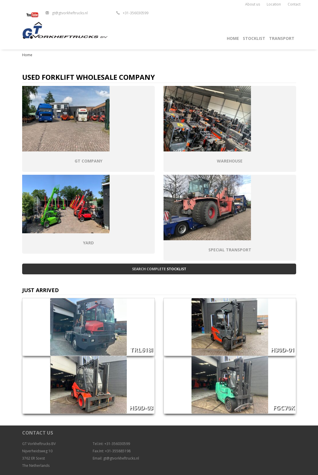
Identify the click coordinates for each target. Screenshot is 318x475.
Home (233, 38)
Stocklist (254, 38)
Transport (281, 38)
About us (252, 4)
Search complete (159, 268)
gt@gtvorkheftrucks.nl (70, 12)
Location (274, 4)
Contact (294, 4)
